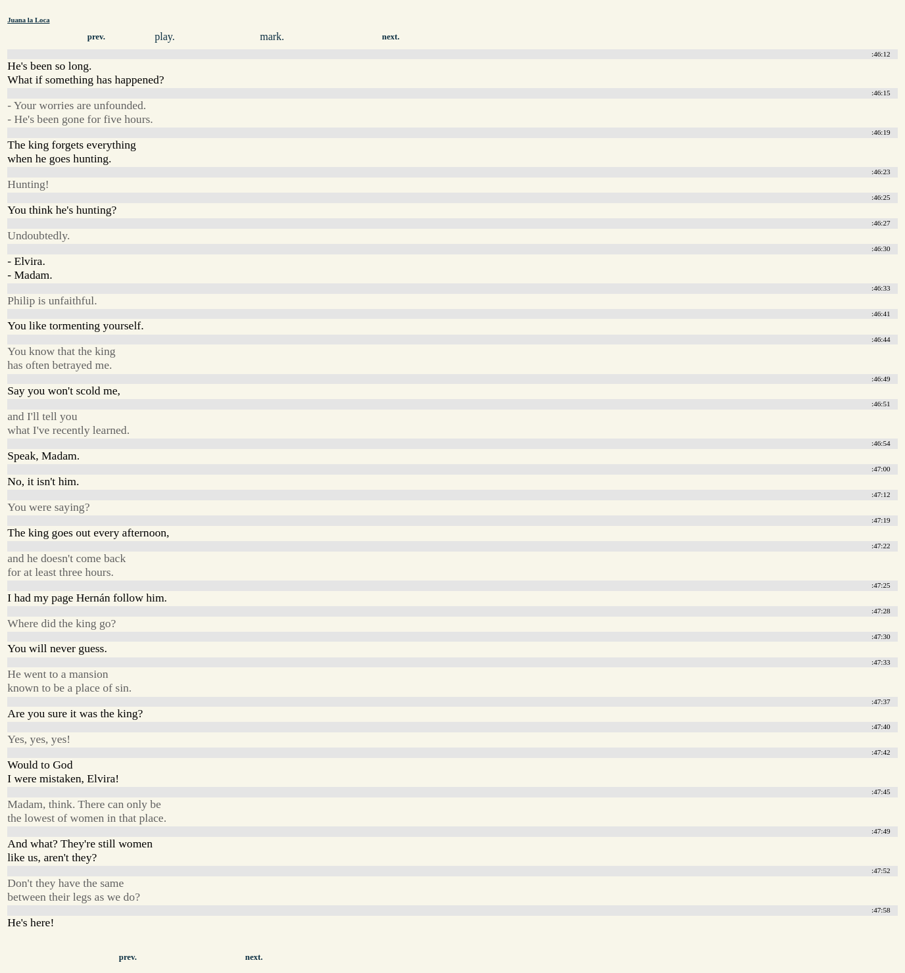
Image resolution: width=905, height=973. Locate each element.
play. (165, 36)
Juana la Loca (28, 20)
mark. (272, 36)
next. (391, 36)
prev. (96, 36)
